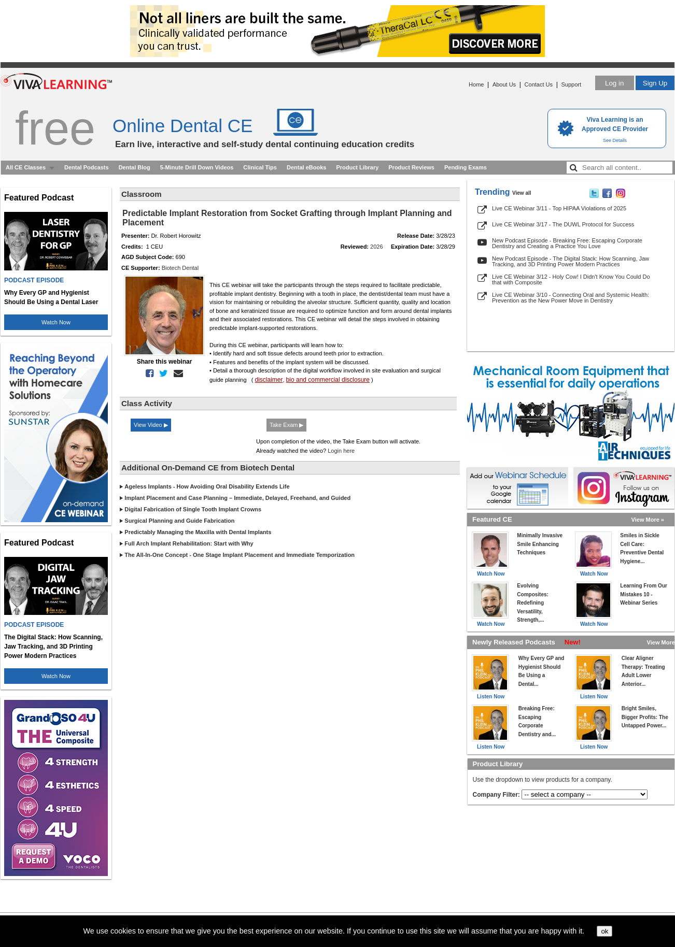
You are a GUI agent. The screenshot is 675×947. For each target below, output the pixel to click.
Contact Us (539, 84)
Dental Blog (134, 167)
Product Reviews (411, 167)
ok (604, 931)
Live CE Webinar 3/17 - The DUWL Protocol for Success (563, 224)
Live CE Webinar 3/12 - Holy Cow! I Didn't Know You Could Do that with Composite (571, 279)
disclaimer (269, 379)
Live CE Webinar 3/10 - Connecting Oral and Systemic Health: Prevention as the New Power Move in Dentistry (570, 298)
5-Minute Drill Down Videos (197, 167)
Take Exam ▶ (286, 425)
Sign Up (655, 83)
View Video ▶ (151, 425)
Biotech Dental (180, 268)
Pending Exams (465, 167)
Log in (614, 83)
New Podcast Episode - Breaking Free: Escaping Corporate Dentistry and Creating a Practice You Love (567, 243)
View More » (647, 519)
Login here (341, 451)
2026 (376, 246)
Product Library (357, 167)
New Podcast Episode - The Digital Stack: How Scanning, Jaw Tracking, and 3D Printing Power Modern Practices (570, 261)
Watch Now (56, 322)
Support (571, 84)
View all (521, 193)
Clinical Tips (260, 167)
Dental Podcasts (86, 167)
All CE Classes (26, 167)
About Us (504, 84)
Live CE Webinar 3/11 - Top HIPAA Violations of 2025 (559, 208)
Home (476, 84)
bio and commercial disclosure (328, 379)
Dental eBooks (306, 167)
